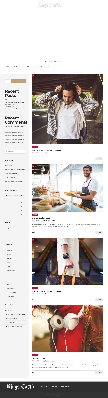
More (33, 159)
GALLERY (24, 6)
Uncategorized (11, 270)
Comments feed (11, 292)
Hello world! (8, 100)
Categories (14, 66)
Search (20, 81)
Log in (9, 284)
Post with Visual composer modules (47, 150)
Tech (8, 266)
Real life (9, 258)
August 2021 (10, 228)
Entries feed (10, 288)
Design (9, 254)
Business (9, 250)
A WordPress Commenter (12, 126)
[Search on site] (15, 152)
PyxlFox (59, 394)
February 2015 (11, 236)
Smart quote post (9, 106)
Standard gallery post (41, 218)
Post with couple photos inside (13, 109)
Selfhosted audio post (18, 132)
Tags (28, 66)
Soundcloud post (39, 358)
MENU (69, 6)
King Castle (45, 153)
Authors (40, 66)
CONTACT (77, 6)
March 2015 (10, 232)
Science (9, 262)
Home (46, 61)
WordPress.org (11, 296)
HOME (17, 6)
